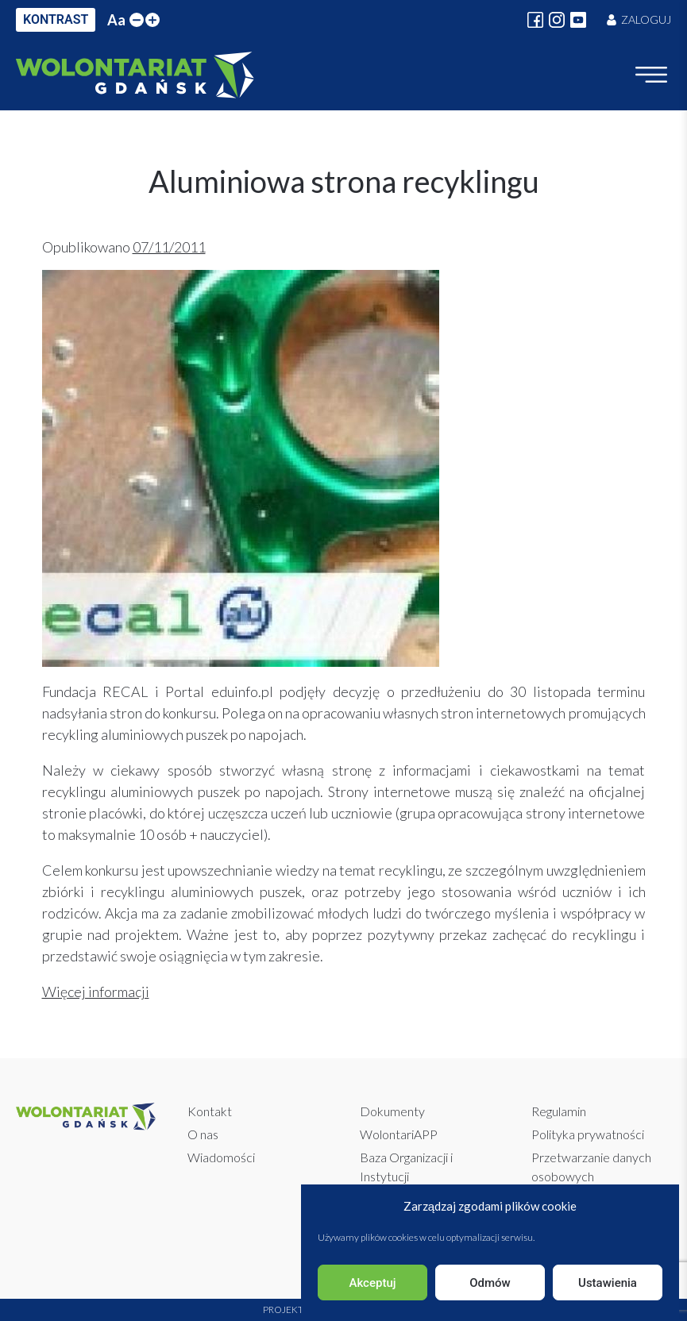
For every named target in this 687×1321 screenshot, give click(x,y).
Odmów (490, 1283)
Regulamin (558, 1111)
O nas (202, 1134)
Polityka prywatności (587, 1134)
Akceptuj (372, 1283)
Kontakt (209, 1111)
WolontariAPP (399, 1134)
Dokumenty (392, 1111)
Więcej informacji (95, 991)
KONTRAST (55, 19)
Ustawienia (607, 1283)
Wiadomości (221, 1157)
